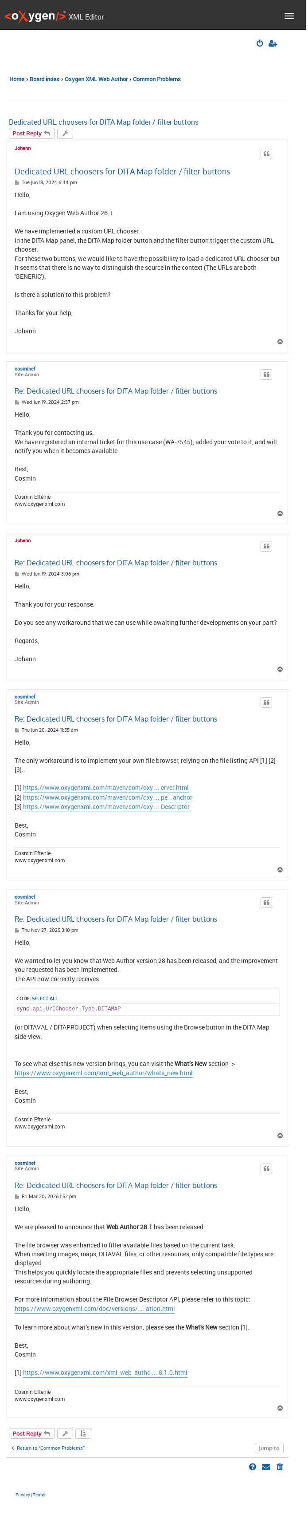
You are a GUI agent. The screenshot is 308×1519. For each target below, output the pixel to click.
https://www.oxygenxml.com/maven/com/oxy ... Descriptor (106, 807)
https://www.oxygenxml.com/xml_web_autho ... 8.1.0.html (105, 1373)
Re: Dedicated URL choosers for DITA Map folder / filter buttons (116, 391)
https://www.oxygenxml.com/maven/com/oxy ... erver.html (106, 788)
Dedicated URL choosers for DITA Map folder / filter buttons (104, 122)
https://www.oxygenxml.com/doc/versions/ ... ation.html (95, 1309)
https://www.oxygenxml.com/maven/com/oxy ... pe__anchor (107, 797)
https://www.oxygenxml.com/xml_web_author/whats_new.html (104, 1073)
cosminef (25, 369)
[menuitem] (260, 44)
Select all (45, 998)
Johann (23, 148)
